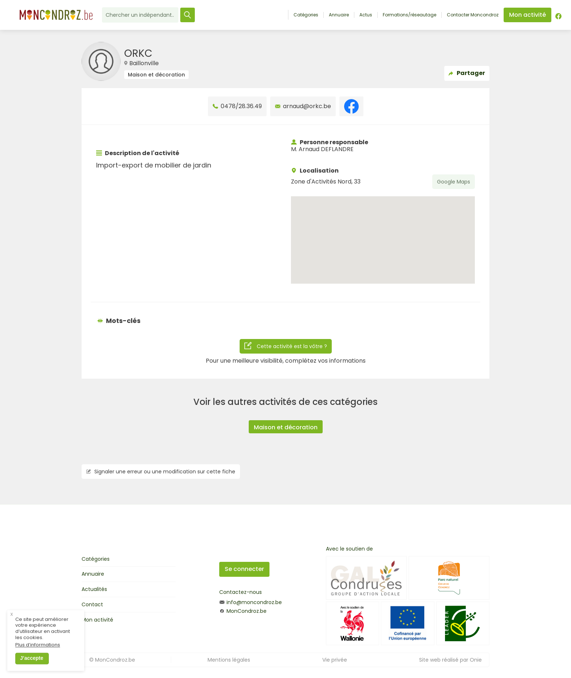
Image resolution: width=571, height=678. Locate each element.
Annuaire (339, 15)
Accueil (280, 15)
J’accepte (31, 663)
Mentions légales (229, 660)
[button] (383, 233)
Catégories (306, 15)
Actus (365, 15)
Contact (92, 604)
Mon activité (97, 619)
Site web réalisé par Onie (450, 660)
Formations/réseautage (409, 15)
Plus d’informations (37, 650)
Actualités (94, 589)
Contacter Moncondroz (473, 15)
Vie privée (334, 660)
